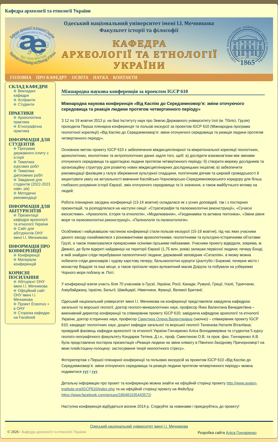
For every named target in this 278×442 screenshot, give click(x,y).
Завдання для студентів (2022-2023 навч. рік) (32, 184)
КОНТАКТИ (125, 77)
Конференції (29, 255)
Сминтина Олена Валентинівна (165, 319)
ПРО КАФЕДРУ (51, 77)
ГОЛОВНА (21, 77)
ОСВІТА (80, 77)
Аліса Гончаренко (241, 433)
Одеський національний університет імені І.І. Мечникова (139, 426)
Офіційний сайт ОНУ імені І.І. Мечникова (29, 295)
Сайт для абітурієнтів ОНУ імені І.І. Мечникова (31, 233)
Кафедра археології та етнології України (48, 10)
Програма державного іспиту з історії (31, 153)
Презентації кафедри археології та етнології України (31, 219)
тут (85, 372)
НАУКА (100, 77)
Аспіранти (26, 100)
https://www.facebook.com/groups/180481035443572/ (106, 395)
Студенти (26, 104)
